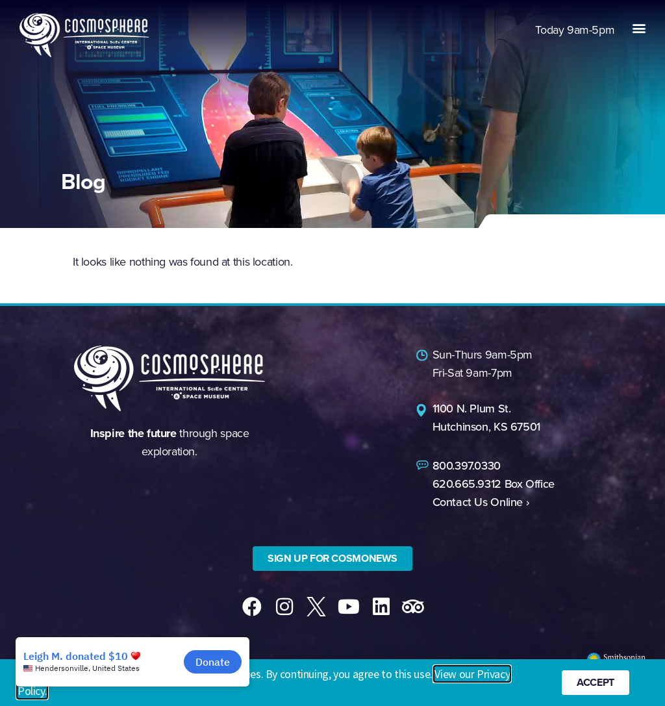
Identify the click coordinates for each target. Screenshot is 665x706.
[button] (638, 27)
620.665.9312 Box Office (494, 483)
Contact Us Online (478, 502)
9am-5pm (574, 29)
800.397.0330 (467, 465)
